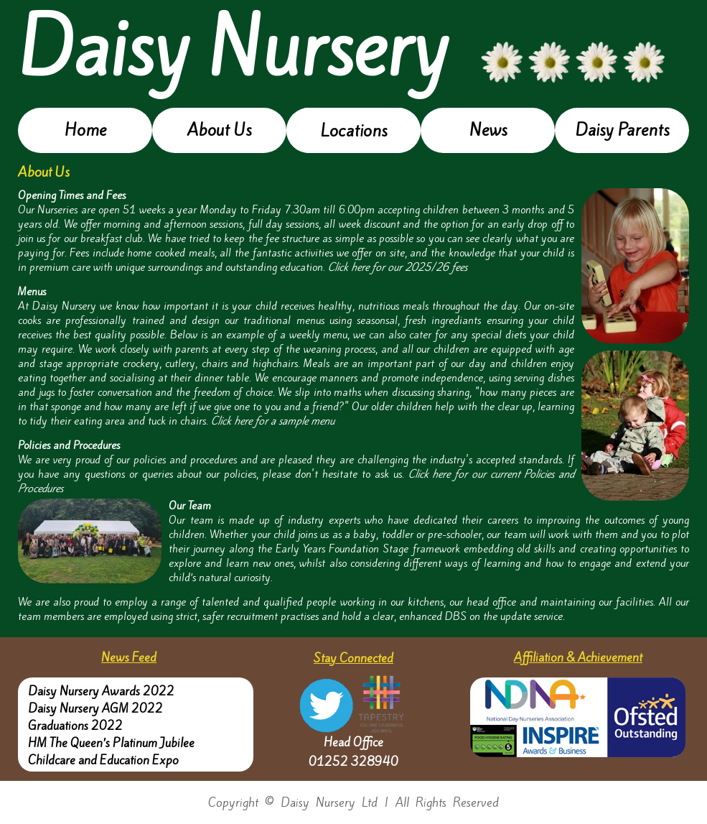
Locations (354, 130)
